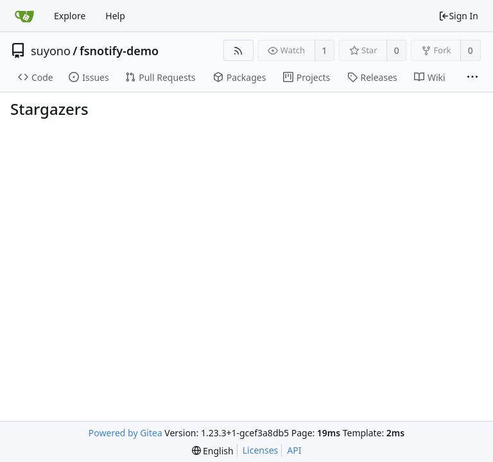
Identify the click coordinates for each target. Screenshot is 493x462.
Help (115, 16)
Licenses (261, 450)
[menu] (213, 451)
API (294, 450)
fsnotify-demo (119, 50)
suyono (51, 50)
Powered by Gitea (125, 433)
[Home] (24, 16)
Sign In (458, 16)
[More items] (472, 78)
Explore (69, 16)
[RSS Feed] (238, 50)
